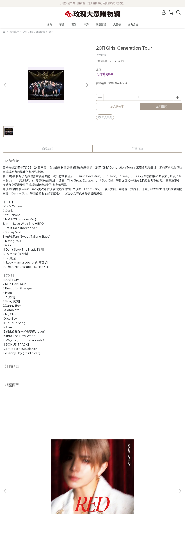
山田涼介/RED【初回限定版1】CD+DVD (87, 448)
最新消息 (8, 487)
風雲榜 (117, 24)
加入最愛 (105, 117)
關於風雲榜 (9, 498)
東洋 (86, 24)
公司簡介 (8, 493)
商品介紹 (47, 148)
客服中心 (8, 514)
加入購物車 (117, 106)
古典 (49, 24)
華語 (61, 24)
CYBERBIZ (86, 528)
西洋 (74, 24)
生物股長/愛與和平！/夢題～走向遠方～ (149, 448)
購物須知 (8, 503)
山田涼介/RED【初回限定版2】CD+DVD (30, 448)
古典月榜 (133, 24)
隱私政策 (8, 509)
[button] (87, 85)
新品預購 (101, 24)
